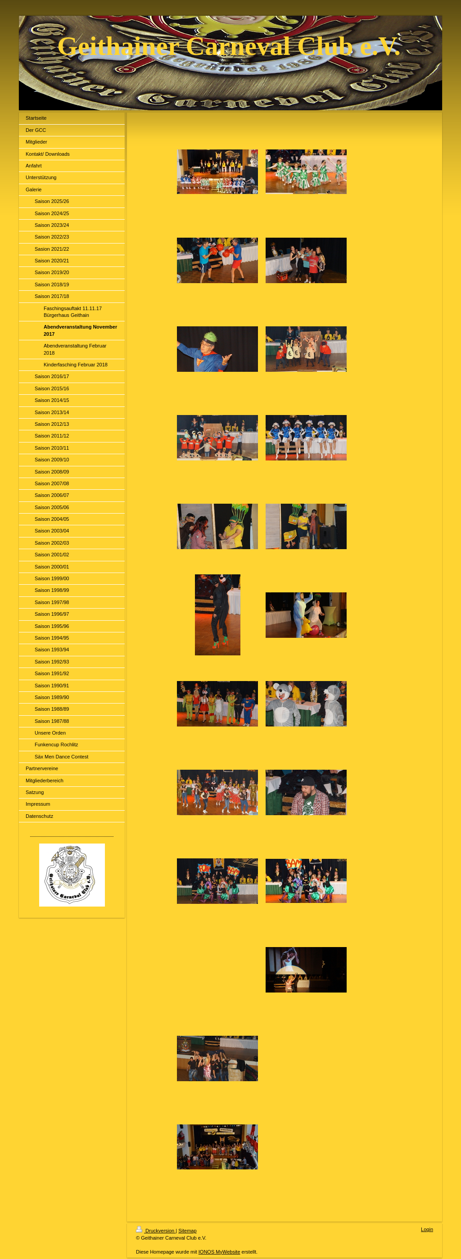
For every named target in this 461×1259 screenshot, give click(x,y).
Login (427, 1229)
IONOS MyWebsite (219, 1251)
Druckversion (156, 1230)
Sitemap (187, 1230)
